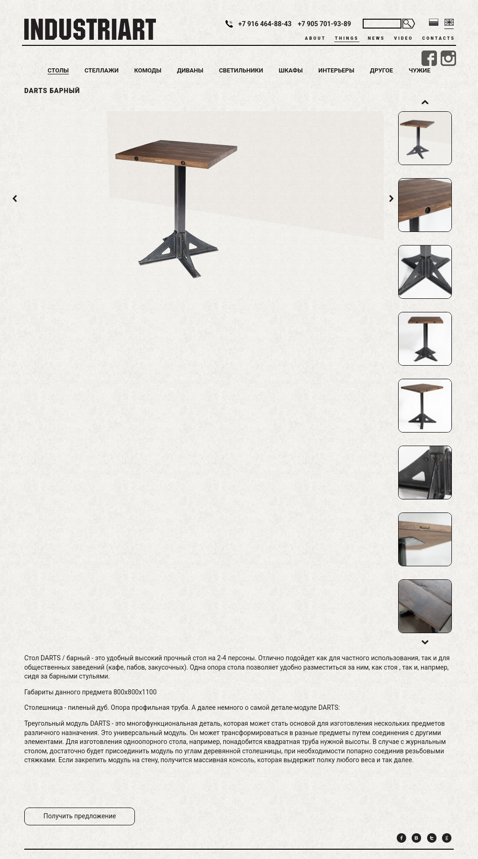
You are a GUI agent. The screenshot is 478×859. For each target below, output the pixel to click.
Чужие (419, 70)
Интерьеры (336, 70)
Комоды (147, 70)
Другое (381, 70)
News (376, 38)
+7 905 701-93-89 (324, 24)
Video (403, 38)
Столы (58, 70)
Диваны (190, 70)
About (315, 38)
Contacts (438, 38)
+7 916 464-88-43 (265, 24)
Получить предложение (79, 816)
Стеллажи (101, 70)
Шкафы (291, 70)
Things (347, 38)
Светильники (241, 70)
